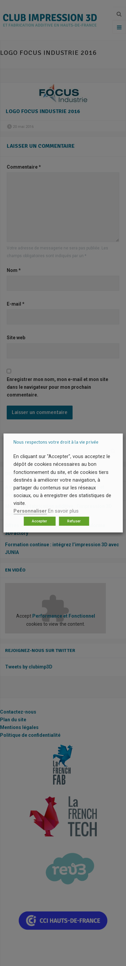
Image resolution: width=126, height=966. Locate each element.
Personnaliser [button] (30, 511)
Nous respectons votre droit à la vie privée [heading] (55, 442)
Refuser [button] (74, 521)
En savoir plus (63, 511)
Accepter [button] (39, 521)
